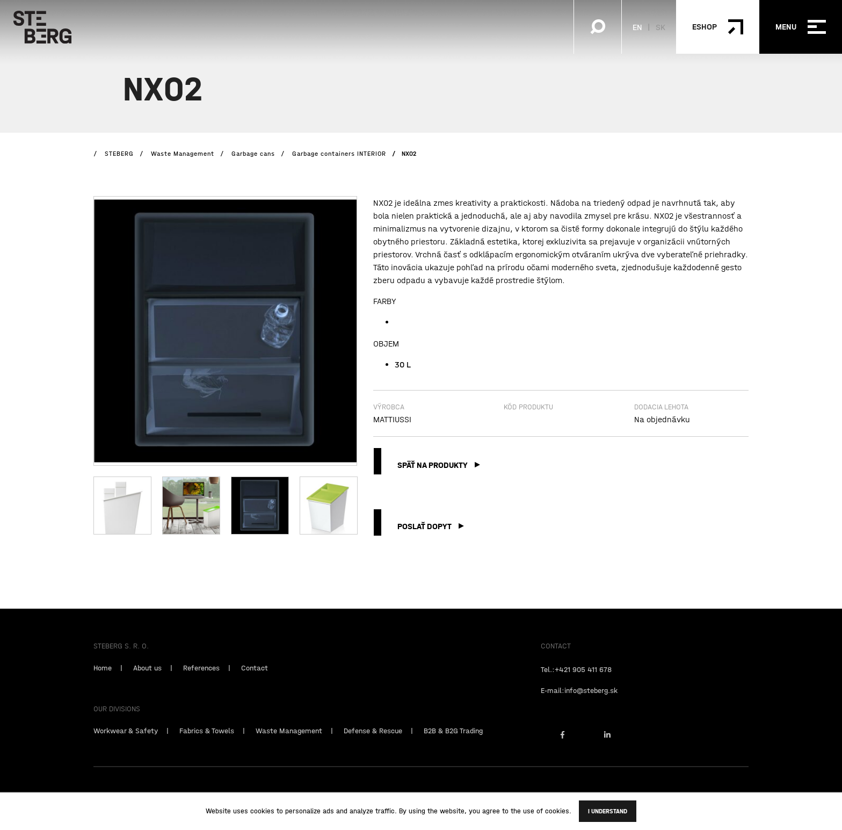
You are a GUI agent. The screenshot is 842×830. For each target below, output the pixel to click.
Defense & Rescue (373, 739)
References (201, 677)
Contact (254, 677)
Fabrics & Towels (206, 739)
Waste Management (289, 739)
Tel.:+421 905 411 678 (576, 678)
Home (102, 677)
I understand (607, 811)
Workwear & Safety (125, 739)
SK (660, 27)
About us (147, 677)
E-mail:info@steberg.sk (579, 699)
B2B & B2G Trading (453, 739)
